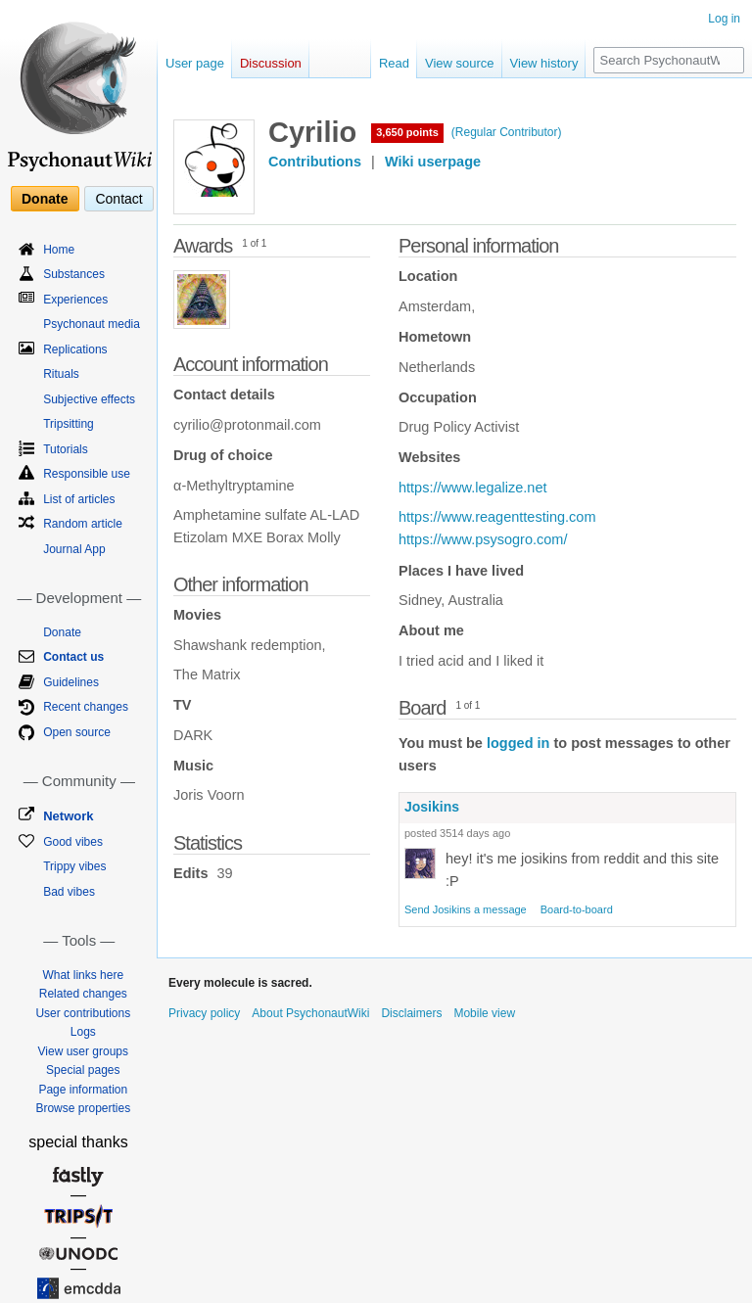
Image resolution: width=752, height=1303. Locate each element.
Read (394, 63)
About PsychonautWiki (310, 1013)
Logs (83, 1032)
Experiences (75, 299)
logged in (518, 743)
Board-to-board (576, 909)
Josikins (431, 806)
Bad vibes (69, 892)
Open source (77, 732)
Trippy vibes (74, 866)
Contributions (314, 161)
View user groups (83, 1051)
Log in (724, 18)
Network (68, 816)
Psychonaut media (91, 324)
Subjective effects (89, 399)
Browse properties (82, 1108)
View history (544, 63)
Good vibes (73, 842)
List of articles (79, 499)
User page (194, 63)
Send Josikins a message (465, 909)
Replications (75, 349)
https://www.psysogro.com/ (483, 539)
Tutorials (65, 449)
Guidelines (71, 682)
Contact (118, 199)
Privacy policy (204, 1013)
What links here (82, 975)
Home (58, 249)
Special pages (82, 1070)
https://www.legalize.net (473, 487)
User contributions (82, 1013)
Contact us (73, 657)
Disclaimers (411, 1013)
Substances (74, 274)
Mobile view (484, 1013)
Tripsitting (68, 424)
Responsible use (86, 474)
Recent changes (85, 707)
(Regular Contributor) (506, 132)
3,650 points (407, 132)
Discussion (271, 63)
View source (459, 63)
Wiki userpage (433, 161)
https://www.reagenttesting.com (497, 517)
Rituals (61, 374)
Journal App (74, 549)
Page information (82, 1089)
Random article (82, 524)
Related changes (83, 994)
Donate (45, 199)
